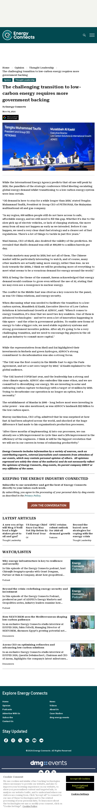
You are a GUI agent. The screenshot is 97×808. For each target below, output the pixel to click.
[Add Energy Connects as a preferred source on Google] (10, 117)
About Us (54, 709)
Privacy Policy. (33, 495)
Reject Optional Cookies (80, 787)
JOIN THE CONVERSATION (48, 505)
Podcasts (7, 709)
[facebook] (6, 740)
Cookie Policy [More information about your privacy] (29, 806)
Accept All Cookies (80, 779)
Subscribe (7, 717)
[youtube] (34, 740)
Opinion (19, 67)
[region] (48, 790)
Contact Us (7, 721)
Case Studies (56, 713)
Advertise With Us (11, 713)
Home (5, 67)
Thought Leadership (41, 67)
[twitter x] (20, 740)
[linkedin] (27, 740)
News (52, 701)
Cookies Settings (80, 794)
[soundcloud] (41, 740)
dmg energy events (59, 717)
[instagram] (13, 740)
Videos (53, 705)
